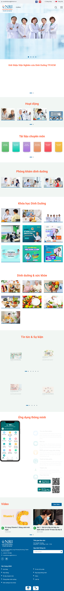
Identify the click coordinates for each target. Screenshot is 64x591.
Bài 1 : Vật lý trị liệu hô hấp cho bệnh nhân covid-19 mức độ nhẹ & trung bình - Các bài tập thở (49, 528)
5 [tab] (36, 371)
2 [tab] (30, 56)
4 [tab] (35, 56)
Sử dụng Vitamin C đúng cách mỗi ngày (17, 528)
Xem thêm (56, 504)
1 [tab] (28, 56)
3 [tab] (33, 56)
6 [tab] (38, 371)
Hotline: (18, 7)
